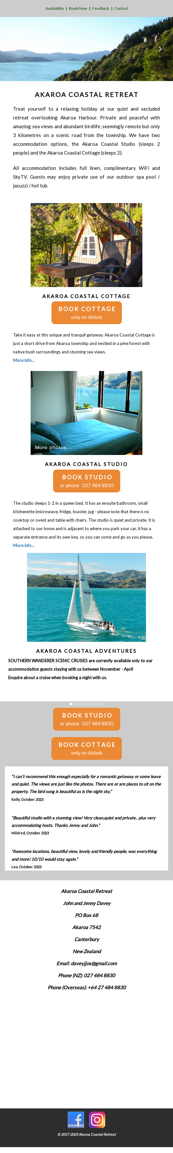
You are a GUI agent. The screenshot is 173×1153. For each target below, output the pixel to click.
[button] (13, 48)
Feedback (100, 8)
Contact (121, 8)
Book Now (78, 8)
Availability (54, 8)
